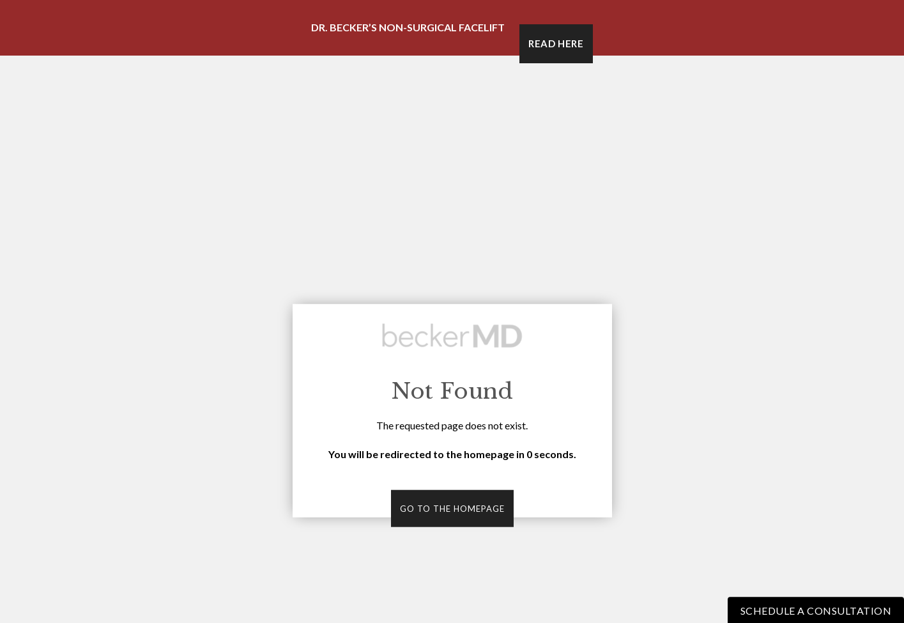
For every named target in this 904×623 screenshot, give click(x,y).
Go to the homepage (452, 509)
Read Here (555, 43)
